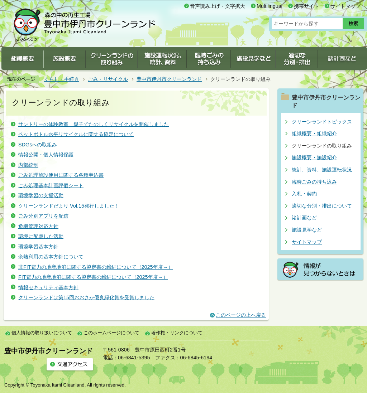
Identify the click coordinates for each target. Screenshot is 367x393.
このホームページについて (111, 332)
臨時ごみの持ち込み (314, 182)
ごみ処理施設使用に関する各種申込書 (61, 175)
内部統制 (28, 165)
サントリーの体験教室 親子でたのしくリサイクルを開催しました (93, 124)
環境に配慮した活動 (40, 236)
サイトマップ (345, 6)
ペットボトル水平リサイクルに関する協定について (76, 134)
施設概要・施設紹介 (314, 157)
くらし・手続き (61, 79)
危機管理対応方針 (38, 226)
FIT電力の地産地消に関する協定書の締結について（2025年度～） (93, 277)
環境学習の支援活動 (40, 195)
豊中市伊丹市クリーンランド (169, 79)
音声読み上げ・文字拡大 (217, 6)
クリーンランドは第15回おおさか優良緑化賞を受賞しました (86, 297)
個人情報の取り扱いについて (41, 332)
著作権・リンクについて (176, 332)
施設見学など (307, 230)
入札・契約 (304, 193)
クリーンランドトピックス (322, 122)
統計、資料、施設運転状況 (322, 170)
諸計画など (304, 217)
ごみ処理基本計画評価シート (51, 185)
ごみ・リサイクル (108, 79)
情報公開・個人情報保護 (45, 154)
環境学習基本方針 (38, 246)
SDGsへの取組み (37, 144)
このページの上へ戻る (241, 315)
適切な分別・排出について (322, 206)
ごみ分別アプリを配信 (43, 216)
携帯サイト (306, 6)
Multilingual (269, 6)
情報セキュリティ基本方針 (48, 287)
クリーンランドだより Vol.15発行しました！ (68, 206)
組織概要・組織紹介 (314, 133)
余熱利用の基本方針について (51, 256)
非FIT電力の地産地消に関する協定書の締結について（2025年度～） (95, 267)
